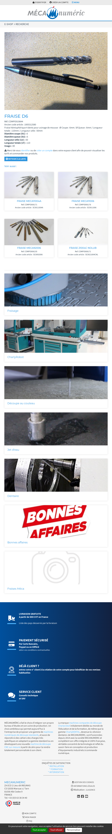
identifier (25, 150)
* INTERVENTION (56, 772)
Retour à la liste (16, 159)
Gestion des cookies (83, 782)
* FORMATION (56, 769)
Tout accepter (39, 830)
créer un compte (44, 150)
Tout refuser (56, 830)
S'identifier (39, 2)
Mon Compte (29, 813)
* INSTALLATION (56, 766)
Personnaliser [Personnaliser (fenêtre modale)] (73, 830)
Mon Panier (29, 817)
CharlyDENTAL (73, 732)
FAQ (29, 821)
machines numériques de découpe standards (28, 733)
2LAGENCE (90, 789)
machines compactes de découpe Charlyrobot (80, 724)
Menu (75, 2)
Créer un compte (59, 2)
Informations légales (83, 786)
